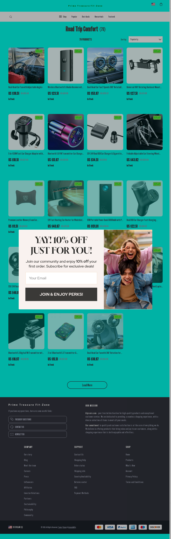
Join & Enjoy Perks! (61, 294)
